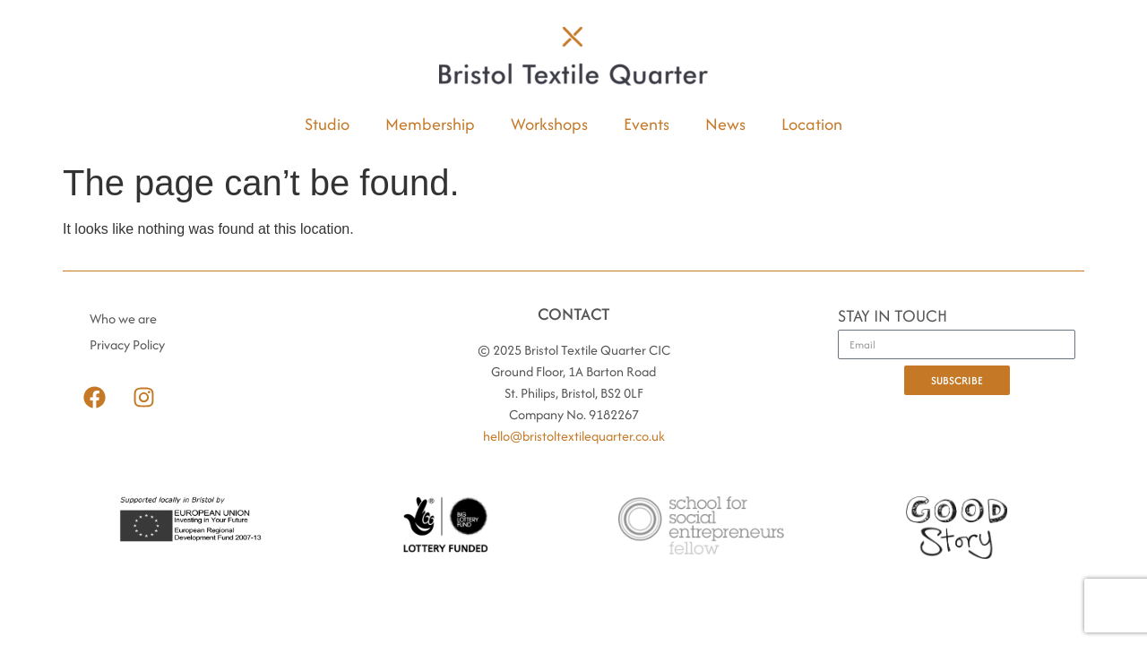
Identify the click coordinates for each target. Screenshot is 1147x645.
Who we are (123, 318)
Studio (327, 124)
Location (811, 124)
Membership (430, 124)
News (725, 124)
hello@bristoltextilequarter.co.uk (574, 435)
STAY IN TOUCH (892, 317)
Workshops (549, 124)
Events (646, 124)
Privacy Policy (127, 344)
